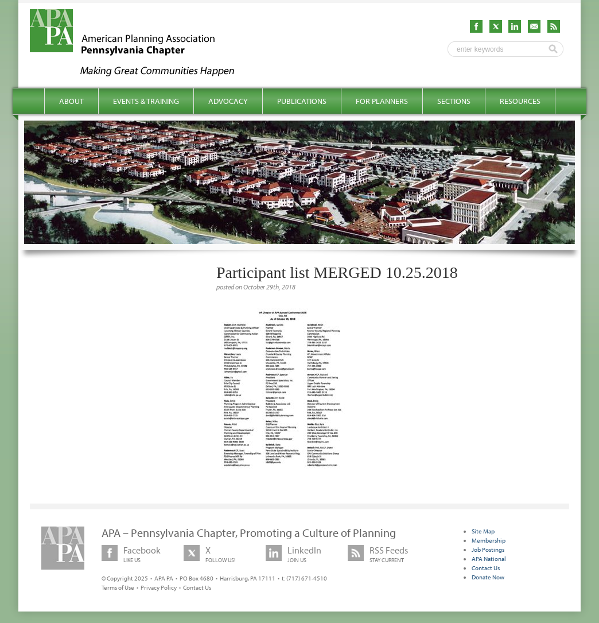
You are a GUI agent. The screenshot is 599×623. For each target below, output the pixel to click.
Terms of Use (118, 587)
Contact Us (197, 587)
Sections (453, 101)
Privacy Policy (159, 587)
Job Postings (488, 549)
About (71, 101)
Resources (520, 101)
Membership (488, 540)
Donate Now (488, 577)
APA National (489, 559)
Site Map (483, 531)
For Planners (382, 101)
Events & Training (146, 101)
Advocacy (228, 101)
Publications (301, 101)
